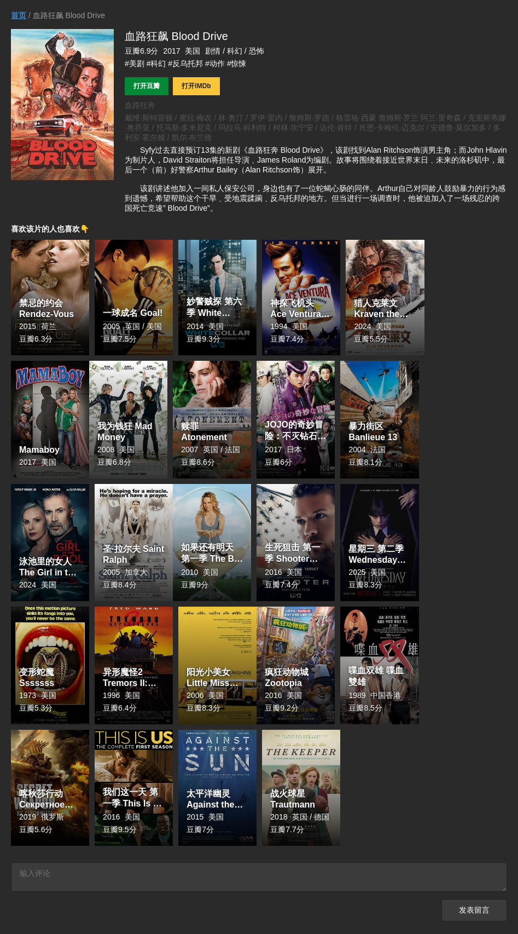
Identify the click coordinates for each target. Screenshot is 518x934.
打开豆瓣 (146, 86)
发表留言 (474, 912)
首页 (18, 15)
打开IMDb (196, 86)
